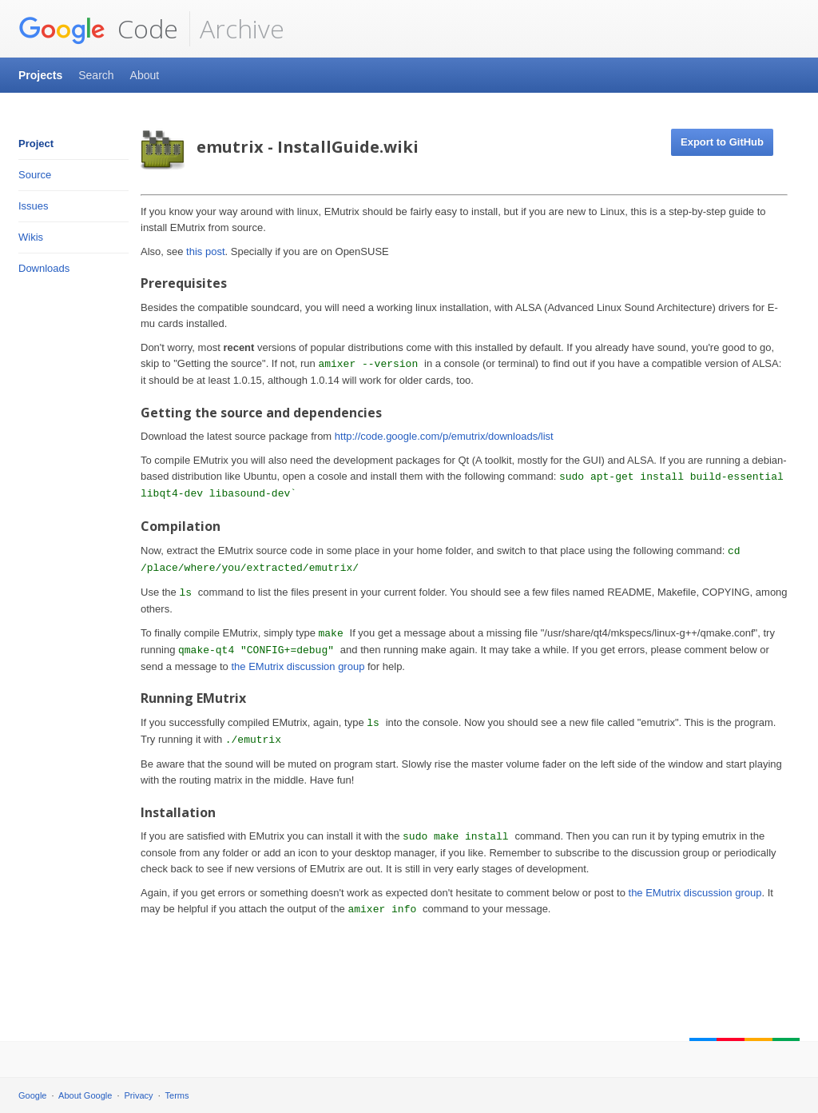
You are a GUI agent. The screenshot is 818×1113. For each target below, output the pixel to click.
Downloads (43, 268)
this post (205, 251)
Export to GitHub (722, 142)
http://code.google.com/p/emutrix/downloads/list (444, 436)
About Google (85, 1095)
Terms (177, 1095)
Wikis (30, 237)
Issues (33, 206)
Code (98, 28)
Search (95, 75)
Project (36, 144)
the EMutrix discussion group (297, 666)
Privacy (139, 1095)
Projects (40, 75)
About (145, 75)
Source (34, 175)
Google (32, 1095)
